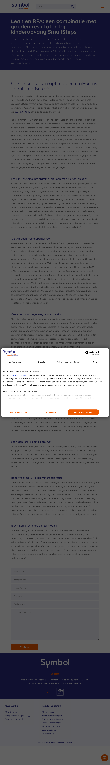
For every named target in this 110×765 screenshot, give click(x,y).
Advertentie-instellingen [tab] (68, 362)
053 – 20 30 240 (22, 111)
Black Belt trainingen (51, 726)
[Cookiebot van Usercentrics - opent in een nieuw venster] (87, 353)
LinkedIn (39, 683)
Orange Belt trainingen (52, 719)
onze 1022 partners (19, 375)
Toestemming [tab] (14, 362)
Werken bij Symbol (14, 719)
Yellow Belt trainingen (52, 715)
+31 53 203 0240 (81, 679)
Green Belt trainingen (51, 722)
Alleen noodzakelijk (18, 412)
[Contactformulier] (104, 757)
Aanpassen (51, 412)
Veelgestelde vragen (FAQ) (17, 715)
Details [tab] (41, 362)
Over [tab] (95, 362)
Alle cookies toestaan (83, 412)
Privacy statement (65, 742)
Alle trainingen (48, 712)
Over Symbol (11, 712)
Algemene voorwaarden (47, 742)
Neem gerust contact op (49, 679)
